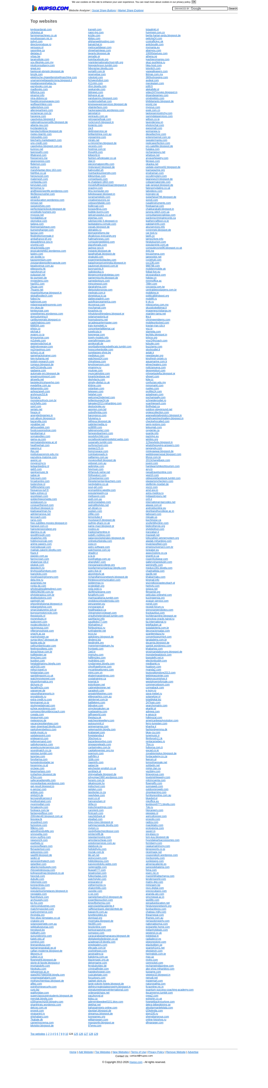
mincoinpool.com (97, 283)
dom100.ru (152, 1013)
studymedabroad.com (43, 705)
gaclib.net (151, 573)
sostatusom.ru (39, 502)
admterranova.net (41, 514)
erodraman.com (155, 173)
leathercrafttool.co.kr (157, 220)
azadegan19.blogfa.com (102, 941)
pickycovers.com (97, 858)
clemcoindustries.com (43, 905)
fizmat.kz (36, 397)
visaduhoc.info (39, 538)
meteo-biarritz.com (41, 134)
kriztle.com (94, 35)
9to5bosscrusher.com (43, 194)
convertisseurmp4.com (159, 636)
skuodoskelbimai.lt (156, 307)
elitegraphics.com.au (100, 696)
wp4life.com (152, 899)
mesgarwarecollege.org (101, 564)
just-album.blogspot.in (43, 418)
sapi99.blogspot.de (41, 855)
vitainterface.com (98, 107)
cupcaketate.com (98, 974)
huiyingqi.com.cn (155, 32)
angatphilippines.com (100, 693)
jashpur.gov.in (96, 247)
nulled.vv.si (37, 956)
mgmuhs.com (96, 654)
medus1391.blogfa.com (159, 567)
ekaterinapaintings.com (101, 675)
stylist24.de (37, 795)
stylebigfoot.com (155, 529)
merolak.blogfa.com (42, 998)
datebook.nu (95, 846)
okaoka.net (152, 164)
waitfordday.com (40, 992)
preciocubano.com (156, 891)
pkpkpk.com (37, 564)
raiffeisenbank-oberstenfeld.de (105, 908)
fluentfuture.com (40, 896)
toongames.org (96, 1016)
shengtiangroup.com (157, 1016)
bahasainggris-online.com (102, 1007)
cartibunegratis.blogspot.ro (46, 319)
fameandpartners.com (100, 433)
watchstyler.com (97, 879)
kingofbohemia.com (99, 902)
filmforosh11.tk (154, 738)
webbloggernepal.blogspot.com (163, 454)
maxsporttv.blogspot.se (101, 1022)
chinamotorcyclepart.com (102, 612)
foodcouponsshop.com (43, 430)
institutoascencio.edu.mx (45, 454)
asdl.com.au (95, 499)
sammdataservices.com (159, 116)
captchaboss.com (40, 322)
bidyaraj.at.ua (96, 95)
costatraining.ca (97, 678)
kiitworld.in (94, 155)
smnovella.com (39, 834)
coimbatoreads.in (98, 454)
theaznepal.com (155, 914)
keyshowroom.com (99, 364)
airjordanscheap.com (100, 840)
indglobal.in (152, 935)
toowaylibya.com (97, 208)
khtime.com (94, 385)
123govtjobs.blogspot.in (159, 442)
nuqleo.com (152, 388)
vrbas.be (35, 56)
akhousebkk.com (40, 427)
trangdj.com (95, 29)
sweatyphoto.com (40, 205)
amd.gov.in (152, 490)
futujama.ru (94, 418)
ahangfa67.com (97, 561)
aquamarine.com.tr (156, 361)
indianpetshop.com (41, 606)
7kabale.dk (37, 1019)
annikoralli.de (95, 343)
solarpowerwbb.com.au (44, 923)
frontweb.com (96, 648)
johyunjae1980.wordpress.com (105, 777)
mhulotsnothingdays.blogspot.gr (106, 313)
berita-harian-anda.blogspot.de (163, 35)
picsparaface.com (156, 274)
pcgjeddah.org (96, 585)
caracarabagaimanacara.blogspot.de (109, 935)
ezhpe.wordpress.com (43, 708)
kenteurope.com (40, 310)
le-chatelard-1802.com (101, 182)
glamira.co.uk (38, 532)
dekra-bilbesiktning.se (158, 1004)
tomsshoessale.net (156, 762)
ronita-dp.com (38, 585)
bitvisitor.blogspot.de (42, 1025)
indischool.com (96, 786)
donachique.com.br (41, 651)
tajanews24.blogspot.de (159, 179)
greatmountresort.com (43, 376)
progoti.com (37, 1010)
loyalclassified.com (156, 544)
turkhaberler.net (97, 630)
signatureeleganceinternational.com (108, 989)
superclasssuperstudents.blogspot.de (52, 995)
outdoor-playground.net (159, 409)
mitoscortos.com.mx (157, 304)
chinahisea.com (97, 361)
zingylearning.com (156, 792)
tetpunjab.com (154, 427)
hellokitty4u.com (97, 849)
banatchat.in (95, 44)
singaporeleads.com (99, 744)
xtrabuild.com (95, 256)
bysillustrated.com (41, 801)
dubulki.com (37, 879)
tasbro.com (37, 253)
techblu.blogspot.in (156, 334)
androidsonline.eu (156, 508)
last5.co (150, 235)
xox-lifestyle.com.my (42, 62)
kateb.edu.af (38, 938)
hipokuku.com (38, 968)
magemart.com (154, 980)
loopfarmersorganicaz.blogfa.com (107, 567)
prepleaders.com (97, 944)
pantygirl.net (37, 600)
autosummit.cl (96, 723)
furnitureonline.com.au (158, 795)
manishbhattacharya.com (160, 876)
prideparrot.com (39, 738)
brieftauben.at (153, 624)
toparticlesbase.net (99, 376)
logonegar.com (96, 334)
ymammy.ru (94, 367)
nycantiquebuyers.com (101, 669)
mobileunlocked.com (157, 322)
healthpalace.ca (97, 609)
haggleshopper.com (99, 971)
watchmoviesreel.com (43, 678)
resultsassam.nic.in (41, 38)
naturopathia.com (156, 983)
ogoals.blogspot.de (99, 226)
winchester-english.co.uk (102, 768)
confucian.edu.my (156, 382)
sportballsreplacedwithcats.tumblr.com (110, 346)
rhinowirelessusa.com (43, 870)
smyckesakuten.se (98, 708)
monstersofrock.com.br (44, 400)
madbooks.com (39, 89)
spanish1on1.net (155, 947)
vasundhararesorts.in (42, 693)
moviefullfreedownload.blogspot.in (107, 185)
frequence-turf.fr (40, 490)
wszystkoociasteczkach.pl (160, 582)
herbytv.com (153, 585)
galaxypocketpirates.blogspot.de (106, 538)
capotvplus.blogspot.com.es (46, 146)
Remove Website (176, 1052)
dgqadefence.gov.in (42, 241)
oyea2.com (152, 995)
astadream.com (155, 394)
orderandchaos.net (99, 992)
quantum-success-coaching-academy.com (170, 989)
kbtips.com (94, 38)
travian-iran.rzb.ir (155, 325)
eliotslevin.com (154, 950)
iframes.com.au (154, 917)
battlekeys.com (96, 702)
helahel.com (95, 394)
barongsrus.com (97, 415)
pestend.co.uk (154, 932)
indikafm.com (38, 932)
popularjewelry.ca (98, 493)
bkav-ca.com (153, 732)
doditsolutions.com (41, 597)
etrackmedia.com (40, 247)
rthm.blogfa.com (97, 86)
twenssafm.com (39, 152)
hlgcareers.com (154, 810)
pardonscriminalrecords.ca (161, 217)
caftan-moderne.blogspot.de (46, 950)
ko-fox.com (37, 902)
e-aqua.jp (151, 714)
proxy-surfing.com (41, 837)
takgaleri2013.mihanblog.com (105, 403)
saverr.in (150, 831)
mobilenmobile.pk (156, 268)
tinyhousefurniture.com (43, 570)
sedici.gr (35, 858)
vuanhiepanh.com (156, 403)
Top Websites (102, 1052)
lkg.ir (148, 316)
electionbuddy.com (156, 660)
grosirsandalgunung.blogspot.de (164, 651)
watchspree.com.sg (99, 549)
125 (76, 1033)
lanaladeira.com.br (156, 639)
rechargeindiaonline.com (160, 965)
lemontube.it (95, 517)
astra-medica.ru (155, 493)
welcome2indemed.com (101, 397)
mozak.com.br (96, 852)
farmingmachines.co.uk (44, 35)
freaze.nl (35, 412)
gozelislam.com (39, 496)
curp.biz (35, 989)
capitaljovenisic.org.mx (101, 750)
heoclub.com (38, 876)
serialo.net (36, 409)
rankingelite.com (97, 867)
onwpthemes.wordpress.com (47, 313)
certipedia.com (39, 182)
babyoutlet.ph (96, 170)
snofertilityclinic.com (157, 523)
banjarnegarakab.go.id (43, 947)
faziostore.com (39, 825)
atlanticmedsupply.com (43, 867)
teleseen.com (95, 391)
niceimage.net (154, 852)
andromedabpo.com (99, 502)
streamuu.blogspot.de (100, 1013)
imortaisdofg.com (40, 965)
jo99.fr (149, 86)
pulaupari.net (38, 274)
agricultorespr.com (156, 816)
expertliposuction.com (100, 899)
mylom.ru (93, 828)
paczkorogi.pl (95, 995)
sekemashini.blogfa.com (102, 729)
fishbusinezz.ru (96, 627)
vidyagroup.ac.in (40, 971)
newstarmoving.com (99, 837)
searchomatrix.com (156, 705)
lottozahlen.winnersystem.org (162, 538)
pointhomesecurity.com (44, 986)
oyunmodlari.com (40, 804)
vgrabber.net (38, 424)
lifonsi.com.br (153, 457)
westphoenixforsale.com (159, 681)
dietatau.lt (36, 53)
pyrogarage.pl (96, 606)
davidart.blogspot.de (99, 1010)
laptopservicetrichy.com (159, 113)
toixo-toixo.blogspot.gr (100, 822)
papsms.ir (36, 448)
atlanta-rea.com (39, 125)
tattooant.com (153, 514)
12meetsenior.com (98, 478)
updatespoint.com (41, 735)
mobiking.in (152, 292)
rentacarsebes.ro (155, 741)
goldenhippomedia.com (44, 499)
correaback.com (155, 687)
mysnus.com (153, 107)
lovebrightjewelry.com (158, 777)
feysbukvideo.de (97, 965)
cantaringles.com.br (99, 747)
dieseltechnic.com (156, 134)
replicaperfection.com (158, 143)
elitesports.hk (38, 268)
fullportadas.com (97, 876)
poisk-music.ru (39, 732)
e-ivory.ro (151, 690)
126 (81, 1033)
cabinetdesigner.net (99, 687)
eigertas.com (95, 217)
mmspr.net (36, 202)
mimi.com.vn (95, 672)
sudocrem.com (39, 621)
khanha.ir (151, 726)
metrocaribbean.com (99, 47)
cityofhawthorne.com (100, 666)
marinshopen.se (40, 636)
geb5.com (36, 469)
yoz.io (149, 328)
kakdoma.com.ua (98, 956)
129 (96, 1033)
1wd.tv (92, 651)
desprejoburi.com (155, 370)
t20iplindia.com (154, 1010)
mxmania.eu (153, 47)
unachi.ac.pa (38, 633)
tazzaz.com (37, 232)
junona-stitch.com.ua (158, 211)
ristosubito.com (39, 137)
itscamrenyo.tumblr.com (159, 992)
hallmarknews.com (98, 238)
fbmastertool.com (40, 849)
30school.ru (94, 738)
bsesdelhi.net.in (155, 657)
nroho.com (152, 959)
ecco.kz (92, 633)
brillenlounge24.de (98, 400)
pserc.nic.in (152, 873)
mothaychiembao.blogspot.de (47, 980)
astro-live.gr (95, 570)
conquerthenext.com (42, 505)
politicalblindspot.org (157, 295)
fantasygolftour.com (42, 813)
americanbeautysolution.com (162, 720)
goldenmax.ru (96, 582)
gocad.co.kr (152, 750)
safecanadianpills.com (43, 780)
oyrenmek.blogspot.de (158, 229)
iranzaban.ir (152, 532)
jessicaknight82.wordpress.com (48, 250)
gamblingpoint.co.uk (42, 675)
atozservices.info (155, 226)
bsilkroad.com (96, 205)
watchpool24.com (98, 358)
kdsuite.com (153, 343)
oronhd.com (37, 244)
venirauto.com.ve (98, 116)
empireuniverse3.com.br (159, 546)
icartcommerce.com (42, 911)
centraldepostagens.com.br (161, 289)
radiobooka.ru (96, 271)
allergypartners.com (42, 110)
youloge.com (95, 370)
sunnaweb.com (154, 786)
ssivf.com (36, 406)
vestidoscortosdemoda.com (103, 600)
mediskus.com (96, 355)
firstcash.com (95, 813)
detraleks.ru (95, 229)
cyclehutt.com (153, 259)
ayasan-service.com (157, 600)
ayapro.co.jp (37, 334)
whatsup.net (153, 155)
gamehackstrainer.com (43, 355)
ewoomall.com (154, 128)
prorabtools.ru (38, 696)
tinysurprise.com (40, 337)
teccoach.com (38, 517)
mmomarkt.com (155, 385)
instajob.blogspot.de (99, 250)
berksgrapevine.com (99, 929)
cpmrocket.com (154, 962)
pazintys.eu (152, 436)
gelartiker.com (39, 864)
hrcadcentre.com (40, 481)
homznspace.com (98, 451)
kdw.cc (150, 379)
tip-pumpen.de (39, 277)
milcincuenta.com (156, 780)
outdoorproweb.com (157, 789)
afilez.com (36, 983)
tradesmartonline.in (99, 532)
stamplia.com (153, 331)
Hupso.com (135, 1062)
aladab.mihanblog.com (159, 541)
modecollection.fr (40, 624)
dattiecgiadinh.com (99, 298)
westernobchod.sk (41, 343)
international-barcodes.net (161, 502)
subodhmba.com (97, 412)
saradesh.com (96, 690)
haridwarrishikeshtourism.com (163, 466)
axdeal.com (152, 80)
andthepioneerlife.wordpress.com (49, 191)
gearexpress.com (40, 161)
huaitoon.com (153, 666)
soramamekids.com (99, 197)
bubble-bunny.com (98, 211)
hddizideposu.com (98, 861)
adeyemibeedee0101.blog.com (105, 1001)
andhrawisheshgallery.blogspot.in (165, 418)
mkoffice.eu (152, 801)
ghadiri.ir (93, 552)
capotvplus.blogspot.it (43, 119)
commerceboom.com (158, 684)
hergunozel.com (40, 176)
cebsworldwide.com (99, 202)
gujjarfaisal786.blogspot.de (161, 197)
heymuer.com (96, 469)
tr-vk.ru (150, 301)
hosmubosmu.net (98, 319)
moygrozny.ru (38, 463)
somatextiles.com (40, 436)
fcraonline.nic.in (155, 986)
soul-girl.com (95, 487)
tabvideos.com (154, 191)
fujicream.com (39, 478)
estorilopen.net (96, 684)
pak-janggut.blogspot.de (159, 185)
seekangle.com (96, 89)
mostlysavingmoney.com (45, 576)
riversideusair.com (41, 546)
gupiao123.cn (96, 448)
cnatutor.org (37, 920)
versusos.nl (37, 47)
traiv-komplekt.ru (97, 325)
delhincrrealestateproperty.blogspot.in (109, 986)
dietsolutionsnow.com (100, 289)
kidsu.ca (93, 998)
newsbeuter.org (154, 355)
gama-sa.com (38, 439)
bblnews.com (95, 92)
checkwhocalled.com (158, 421)
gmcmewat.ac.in (155, 896)
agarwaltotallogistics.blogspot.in (164, 415)
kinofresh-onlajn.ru (156, 358)
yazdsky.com (153, 771)
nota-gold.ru (95, 588)
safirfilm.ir (93, 756)
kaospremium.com (41, 259)
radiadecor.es (153, 938)
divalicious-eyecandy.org (102, 235)
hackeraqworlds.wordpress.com (106, 110)
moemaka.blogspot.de (100, 920)
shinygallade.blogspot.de (102, 774)
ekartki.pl (151, 708)
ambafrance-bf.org (41, 238)
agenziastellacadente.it (101, 905)
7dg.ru (149, 807)
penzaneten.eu (96, 603)
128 (91, 1033)
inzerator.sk (152, 194)
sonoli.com (152, 199)
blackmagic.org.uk (98, 959)
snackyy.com (95, 188)
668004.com (38, 325)
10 (66, 1033)
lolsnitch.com (153, 68)
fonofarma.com (39, 759)
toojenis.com (95, 125)
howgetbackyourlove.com (160, 1001)
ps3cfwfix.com (39, 403)
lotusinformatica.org (42, 681)
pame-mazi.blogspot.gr (101, 526)
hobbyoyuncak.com (42, 541)
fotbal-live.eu (153, 271)
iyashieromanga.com (158, 59)
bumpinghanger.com (42, 229)
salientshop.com (40, 107)
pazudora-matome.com (44, 457)
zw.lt (90, 128)
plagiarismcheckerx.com (159, 481)
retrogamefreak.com (99, 119)
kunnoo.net (37, 149)
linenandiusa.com (40, 944)
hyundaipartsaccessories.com (163, 840)
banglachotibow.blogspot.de (46, 131)
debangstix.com (39, 388)
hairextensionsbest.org (43, 529)
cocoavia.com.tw (155, 286)
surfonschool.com (98, 445)
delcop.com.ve (39, 1007)
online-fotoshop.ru (156, 1019)
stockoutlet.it (153, 349)
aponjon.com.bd (97, 409)
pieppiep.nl (152, 813)
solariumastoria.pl (98, 316)
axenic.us (36, 460)
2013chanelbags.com (158, 460)
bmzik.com (37, 74)
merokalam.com (155, 83)
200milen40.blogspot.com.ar (47, 816)
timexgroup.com (155, 774)
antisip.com (37, 792)
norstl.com (152, 603)
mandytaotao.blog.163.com (46, 170)
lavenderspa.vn (154, 122)
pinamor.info (37, 95)
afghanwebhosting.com (101, 41)
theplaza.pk (94, 717)
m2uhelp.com (38, 340)
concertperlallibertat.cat (101, 328)
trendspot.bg (38, 929)
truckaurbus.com (155, 612)
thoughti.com (95, 152)
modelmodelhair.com (100, 101)
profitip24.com (154, 391)
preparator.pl (95, 882)
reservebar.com (97, 74)
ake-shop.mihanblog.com (160, 968)
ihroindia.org (38, 914)
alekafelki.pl (152, 89)
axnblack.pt (94, 771)
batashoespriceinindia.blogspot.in (107, 262)
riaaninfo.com (96, 762)
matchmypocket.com (42, 908)
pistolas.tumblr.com (42, 753)
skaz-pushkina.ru (155, 62)
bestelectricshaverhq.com (45, 382)
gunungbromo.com (41, 935)
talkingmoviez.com (98, 430)
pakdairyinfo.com (155, 223)
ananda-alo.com (155, 893)
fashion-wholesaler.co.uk (102, 158)
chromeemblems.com (158, 319)
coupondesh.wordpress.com (162, 855)
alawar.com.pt (154, 505)
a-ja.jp (91, 555)
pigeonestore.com (156, 941)
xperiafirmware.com (99, 340)
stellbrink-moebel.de (157, 484)
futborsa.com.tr (154, 747)
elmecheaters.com (156, 364)
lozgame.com (153, 971)
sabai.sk (35, 475)
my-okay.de (37, 307)
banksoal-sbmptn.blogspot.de (47, 71)
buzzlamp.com (154, 346)
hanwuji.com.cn (39, 526)
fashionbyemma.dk (156, 729)
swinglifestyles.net (98, 505)
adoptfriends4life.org (42, 831)
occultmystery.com (156, 176)
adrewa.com (153, 711)
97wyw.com (94, 1025)
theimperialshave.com (43, 226)
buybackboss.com (156, 908)
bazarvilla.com (39, 421)
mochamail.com (97, 307)
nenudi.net (152, 977)
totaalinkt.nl (152, 29)
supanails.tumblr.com (100, 442)
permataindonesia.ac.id (44, 442)
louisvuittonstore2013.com (161, 672)
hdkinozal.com (154, 717)
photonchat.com (155, 125)
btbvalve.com (95, 705)
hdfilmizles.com (97, 657)
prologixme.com (155, 828)
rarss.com (36, 520)
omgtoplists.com (155, 98)
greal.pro (36, 68)
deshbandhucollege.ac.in (160, 511)
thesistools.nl (38, 615)
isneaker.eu (152, 549)
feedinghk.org (96, 642)
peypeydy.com (154, 448)
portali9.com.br (96, 71)
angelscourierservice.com (45, 747)
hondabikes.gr (39, 217)
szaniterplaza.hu (155, 633)
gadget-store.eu (97, 980)
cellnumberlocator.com (43, 645)
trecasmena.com (155, 253)
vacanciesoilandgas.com (45, 723)
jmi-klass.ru (152, 834)
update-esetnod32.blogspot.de (163, 167)
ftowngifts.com (154, 783)
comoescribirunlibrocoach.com (48, 711)
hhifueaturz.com (97, 475)
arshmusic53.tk (39, 394)
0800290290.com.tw (42, 591)
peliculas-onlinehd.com (159, 594)
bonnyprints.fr (96, 268)
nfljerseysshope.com (42, 630)
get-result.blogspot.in (42, 786)
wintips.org (152, 439)
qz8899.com (95, 427)
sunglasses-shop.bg (99, 352)
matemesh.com (39, 179)
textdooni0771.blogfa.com (160, 804)
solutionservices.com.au (102, 843)
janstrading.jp (95, 953)
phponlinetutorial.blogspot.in (46, 603)
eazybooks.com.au (41, 86)
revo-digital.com (155, 888)
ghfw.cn (92, 804)
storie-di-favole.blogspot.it (45, 962)
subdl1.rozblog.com (99, 535)
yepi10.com (152, 475)
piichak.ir (36, 331)
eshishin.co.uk (154, 998)
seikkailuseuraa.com (42, 926)
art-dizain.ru (95, 508)
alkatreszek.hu (96, 783)
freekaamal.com (155, 205)
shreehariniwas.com (99, 50)
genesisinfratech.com (43, 861)
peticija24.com (154, 38)
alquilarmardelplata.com (159, 1007)
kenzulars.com (39, 185)
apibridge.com (96, 466)
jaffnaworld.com (97, 714)
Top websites (38, 1033)
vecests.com (95, 146)
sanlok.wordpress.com (158, 645)
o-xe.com (93, 893)
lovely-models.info (98, 337)
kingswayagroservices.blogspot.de (107, 104)
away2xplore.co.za (156, 552)
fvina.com (151, 870)
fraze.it (34, 552)
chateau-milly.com (156, 911)
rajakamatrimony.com (158, 846)
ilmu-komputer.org (98, 191)
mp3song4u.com (155, 858)
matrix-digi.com (154, 882)
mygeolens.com (39, 280)
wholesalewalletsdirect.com (46, 588)
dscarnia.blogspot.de (158, 642)
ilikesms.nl (36, 953)
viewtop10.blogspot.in (158, 974)
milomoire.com (39, 882)
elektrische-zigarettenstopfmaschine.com (54, 77)
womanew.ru (153, 131)
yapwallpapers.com (157, 71)
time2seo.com (39, 657)
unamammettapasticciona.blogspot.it (51, 80)
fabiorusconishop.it (156, 678)
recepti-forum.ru (155, 606)
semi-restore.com (156, 424)
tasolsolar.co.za (97, 792)
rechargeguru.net (155, 152)
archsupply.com (39, 899)
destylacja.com (96, 379)
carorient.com (96, 810)
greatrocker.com (97, 873)
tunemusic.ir (153, 735)
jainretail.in (94, 113)
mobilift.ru (151, 298)
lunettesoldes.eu (97, 914)
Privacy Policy (156, 1052)
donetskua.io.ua (97, 295)
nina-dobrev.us (39, 98)
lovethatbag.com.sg (99, 558)
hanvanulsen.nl (96, 801)
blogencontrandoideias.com (104, 274)
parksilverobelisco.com (43, 729)
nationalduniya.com (157, 923)
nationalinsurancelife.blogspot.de (49, 122)
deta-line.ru (37, 579)
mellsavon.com (96, 496)
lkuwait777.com (97, 870)
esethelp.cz (37, 843)
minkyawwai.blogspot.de (160, 451)
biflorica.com (38, 92)
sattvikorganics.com (42, 744)
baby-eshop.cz (39, 493)
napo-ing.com (96, 32)
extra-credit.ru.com (41, 699)
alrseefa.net (37, 379)
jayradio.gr (94, 56)
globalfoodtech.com (42, 295)
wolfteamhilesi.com (41, 104)
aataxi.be (93, 765)
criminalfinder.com (98, 968)
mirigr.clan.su (153, 768)
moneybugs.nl (39, 618)
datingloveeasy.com (42, 346)
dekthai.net (94, 1004)
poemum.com (96, 753)
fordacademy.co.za (156, 756)
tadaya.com (37, 223)
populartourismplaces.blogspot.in (49, 891)
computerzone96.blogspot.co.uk (164, 247)
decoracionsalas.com (158, 630)
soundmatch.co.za (41, 750)
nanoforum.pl (38, 271)
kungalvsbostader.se (42, 762)
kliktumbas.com (97, 176)
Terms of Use (138, 1052)
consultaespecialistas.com (161, 214)
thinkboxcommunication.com (104, 579)
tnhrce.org (151, 337)
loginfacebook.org (98, 59)
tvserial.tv (93, 681)
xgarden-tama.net (156, 313)
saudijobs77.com (97, 621)
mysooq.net (37, 214)
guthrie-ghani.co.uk (99, 523)
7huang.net (37, 289)
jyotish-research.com (42, 361)
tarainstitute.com (40, 59)
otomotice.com (39, 220)
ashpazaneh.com (40, 391)
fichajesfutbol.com (98, 80)
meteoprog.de (38, 720)
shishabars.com (39, 1016)
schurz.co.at (37, 352)
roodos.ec (94, 529)
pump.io (35, 167)
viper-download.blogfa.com (46, 726)
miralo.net (94, 140)
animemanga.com (98, 726)
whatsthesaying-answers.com (162, 445)
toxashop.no (95, 310)
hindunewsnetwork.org (158, 905)
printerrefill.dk (96, 834)
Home (73, 1052)
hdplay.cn (151, 277)
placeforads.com (97, 244)
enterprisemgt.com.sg (158, 137)
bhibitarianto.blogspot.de (160, 101)
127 (86, 1033)
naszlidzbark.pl (96, 816)
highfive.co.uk (38, 173)
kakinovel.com (39, 301)
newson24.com (39, 840)
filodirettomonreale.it (42, 235)
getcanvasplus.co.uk (99, 214)
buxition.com (38, 660)
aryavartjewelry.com (157, 158)
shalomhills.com (97, 888)
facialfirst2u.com (40, 687)
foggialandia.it (96, 735)
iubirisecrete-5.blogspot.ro (103, 220)
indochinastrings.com (100, 807)
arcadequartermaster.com (102, 322)
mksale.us (151, 517)
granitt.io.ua (152, 555)
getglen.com (95, 789)
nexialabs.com (39, 893)
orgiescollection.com (157, 412)
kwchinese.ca (153, 520)
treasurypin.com (40, 717)
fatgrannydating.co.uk (158, 188)
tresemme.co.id (39, 765)
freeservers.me (39, 158)
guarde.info (152, 433)
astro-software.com (99, 546)
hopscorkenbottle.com (100, 349)
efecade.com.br (97, 947)
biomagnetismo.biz (99, 232)
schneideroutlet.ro (156, 400)
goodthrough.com (40, 535)
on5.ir (149, 499)
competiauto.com (98, 179)
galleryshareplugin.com (159, 561)
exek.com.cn (153, 110)
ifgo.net (35, 451)
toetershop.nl (38, 484)
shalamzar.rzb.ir (40, 561)
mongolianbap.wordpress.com (48, 783)
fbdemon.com (38, 164)
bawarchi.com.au (98, 911)
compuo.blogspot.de (42, 364)
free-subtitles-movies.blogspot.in (49, 523)
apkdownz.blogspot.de (101, 636)
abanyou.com (153, 50)
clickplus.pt (37, 32)
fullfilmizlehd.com (40, 487)
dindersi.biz (94, 639)
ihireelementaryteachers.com (104, 481)
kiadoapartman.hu (41, 511)
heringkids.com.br (156, 953)
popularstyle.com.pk (157, 244)
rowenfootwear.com (157, 558)
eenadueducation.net (158, 902)
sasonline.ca (38, 50)
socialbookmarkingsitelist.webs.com (108, 439)
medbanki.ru (153, 663)
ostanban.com (96, 388)
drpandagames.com (157, 95)
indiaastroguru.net (156, 496)
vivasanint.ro (38, 1013)
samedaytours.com (99, 280)
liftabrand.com (39, 155)
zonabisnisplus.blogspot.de (161, 753)
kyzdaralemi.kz (39, 128)
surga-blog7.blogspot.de (44, 639)
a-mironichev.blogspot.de (102, 143)
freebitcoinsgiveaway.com (45, 101)
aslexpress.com (39, 852)
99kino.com (37, 828)
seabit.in (35, 197)
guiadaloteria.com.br (157, 627)
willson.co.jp (153, 119)
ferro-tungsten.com (156, 723)
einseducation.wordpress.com (47, 199)
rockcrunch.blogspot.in (101, 122)
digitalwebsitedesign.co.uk (103, 938)
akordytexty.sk (96, 573)
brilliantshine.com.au (99, 134)
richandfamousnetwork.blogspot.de (108, 576)
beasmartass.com (41, 771)
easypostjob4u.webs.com (102, 864)
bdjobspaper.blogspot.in (101, 194)
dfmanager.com (155, 1022)
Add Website (86, 1052)
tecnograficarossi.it (41, 798)
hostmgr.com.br (97, 149)
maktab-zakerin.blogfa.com (46, 549)
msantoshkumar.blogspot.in (46, 292)
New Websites (121, 1052)
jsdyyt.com (37, 41)
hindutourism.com (156, 241)
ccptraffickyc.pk (154, 41)
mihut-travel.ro (39, 669)
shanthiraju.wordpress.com (46, 1004)
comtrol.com (37, 941)
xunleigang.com (155, 861)
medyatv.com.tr (96, 292)
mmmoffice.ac (154, 280)
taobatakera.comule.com (102, 223)
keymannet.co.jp (40, 702)
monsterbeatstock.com (159, 654)
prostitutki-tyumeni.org (43, 211)
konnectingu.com (40, 885)
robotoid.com (95, 77)
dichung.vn (37, 684)
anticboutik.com (155, 44)
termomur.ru (37, 188)
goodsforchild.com (98, 436)
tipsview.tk (36, 819)
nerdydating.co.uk (98, 484)
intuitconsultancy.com (43, 65)
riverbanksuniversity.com (102, 173)
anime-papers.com (41, 544)
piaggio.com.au (39, 555)
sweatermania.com (156, 140)
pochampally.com (155, 397)
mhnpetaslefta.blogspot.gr (160, 373)
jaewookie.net (153, 256)
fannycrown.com (40, 558)
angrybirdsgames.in (42, 415)
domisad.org (95, 917)
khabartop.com (154, 648)
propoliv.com (153, 819)
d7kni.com (36, 777)
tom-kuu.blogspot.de (157, 837)
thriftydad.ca (153, 406)
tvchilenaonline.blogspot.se (161, 615)
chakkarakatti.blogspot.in (160, 208)
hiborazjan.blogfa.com (100, 68)
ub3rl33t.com (38, 666)
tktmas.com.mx (154, 74)
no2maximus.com (41, 349)
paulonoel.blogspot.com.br (103, 265)
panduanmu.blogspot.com (103, 98)
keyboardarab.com (41, 29)
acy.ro (149, 469)
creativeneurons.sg (99, 199)
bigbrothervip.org (155, 526)
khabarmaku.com (155, 576)
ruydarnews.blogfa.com (101, 663)
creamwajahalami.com (43, 977)
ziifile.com (94, 514)
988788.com (153, 265)
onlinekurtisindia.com (100, 541)
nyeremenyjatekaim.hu (101, 645)
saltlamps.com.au (98, 457)
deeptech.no (38, 567)
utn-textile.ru (38, 256)
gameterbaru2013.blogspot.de (105, 896)
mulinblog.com (96, 660)
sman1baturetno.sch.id (43, 609)
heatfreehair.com (40, 445)
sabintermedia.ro (97, 424)
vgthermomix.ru (97, 885)
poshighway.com (97, 950)
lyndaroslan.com (40, 672)
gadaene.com (38, 370)
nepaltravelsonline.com (159, 472)
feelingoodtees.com (42, 648)
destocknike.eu (96, 406)
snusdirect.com (39, 822)
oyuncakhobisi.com (99, 373)
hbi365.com (94, 923)
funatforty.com (96, 594)
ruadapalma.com (97, 711)
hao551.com (38, 283)
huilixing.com (38, 888)
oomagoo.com (96, 932)
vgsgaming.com (97, 137)
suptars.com (95, 511)
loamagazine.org (155, 170)
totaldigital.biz (153, 699)
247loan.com (153, 702)
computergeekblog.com (101, 241)
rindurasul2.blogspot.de (101, 167)
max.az (150, 956)
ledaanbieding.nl (40, 466)
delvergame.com (97, 962)
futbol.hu (35, 298)
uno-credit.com (39, 143)
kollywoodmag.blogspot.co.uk (47, 873)
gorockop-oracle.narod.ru (160, 618)
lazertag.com (38, 756)
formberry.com (154, 843)
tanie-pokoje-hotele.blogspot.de (106, 983)
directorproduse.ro (41, 44)
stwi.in (91, 161)
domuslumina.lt (39, 316)
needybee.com (96, 795)
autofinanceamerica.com (102, 301)
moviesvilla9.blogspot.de (102, 460)
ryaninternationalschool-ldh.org (105, 62)
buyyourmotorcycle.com (44, 612)
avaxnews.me (38, 582)
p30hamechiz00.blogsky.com (47, 1001)
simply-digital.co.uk (99, 382)
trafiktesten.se (39, 654)
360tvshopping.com (157, 77)
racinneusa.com (40, 627)
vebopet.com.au (97, 463)
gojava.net (152, 588)
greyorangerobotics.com (159, 609)
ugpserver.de (38, 690)
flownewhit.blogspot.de (43, 959)
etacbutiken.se (154, 944)
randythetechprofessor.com (103, 831)
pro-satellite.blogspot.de (159, 146)
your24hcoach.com (156, 340)
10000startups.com (157, 53)
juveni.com (152, 463)
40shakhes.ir (95, 624)
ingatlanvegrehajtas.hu (43, 83)
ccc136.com (153, 262)
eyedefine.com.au (41, 385)
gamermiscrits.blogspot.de (103, 277)
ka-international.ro (156, 621)
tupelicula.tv (95, 331)
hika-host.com (154, 65)
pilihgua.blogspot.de (99, 421)
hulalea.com (153, 149)
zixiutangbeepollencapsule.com (48, 262)
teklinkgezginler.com (157, 675)
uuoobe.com (95, 891)
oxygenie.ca (153, 430)
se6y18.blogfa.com (41, 367)
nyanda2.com (153, 669)
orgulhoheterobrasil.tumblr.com (105, 615)
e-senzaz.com (39, 789)
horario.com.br (96, 780)
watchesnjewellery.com (101, 720)
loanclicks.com (39, 573)
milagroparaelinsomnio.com (46, 304)
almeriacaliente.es (156, 864)
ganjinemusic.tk (39, 472)
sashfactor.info (96, 618)
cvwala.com (37, 714)
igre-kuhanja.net (40, 358)
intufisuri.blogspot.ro (42, 508)
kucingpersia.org (155, 597)
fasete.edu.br (38, 642)
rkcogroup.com (96, 304)
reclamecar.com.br (41, 113)
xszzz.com (152, 487)
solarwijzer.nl (153, 696)
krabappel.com (96, 732)
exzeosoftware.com (42, 846)
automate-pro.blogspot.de (45, 373)
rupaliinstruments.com (158, 202)
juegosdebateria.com (158, 867)
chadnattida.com (155, 570)
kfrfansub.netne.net (99, 472)
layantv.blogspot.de (99, 53)
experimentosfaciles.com (102, 259)
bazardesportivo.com (100, 741)
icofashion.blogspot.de (43, 774)
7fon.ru (150, 744)
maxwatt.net (153, 535)
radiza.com (152, 822)
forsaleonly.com (39, 807)
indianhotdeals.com (157, 929)
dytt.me (150, 250)
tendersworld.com (156, 879)
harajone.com (38, 116)
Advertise (193, 1052)
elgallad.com (95, 819)
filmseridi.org (153, 591)
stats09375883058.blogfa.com (48, 974)
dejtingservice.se (97, 131)
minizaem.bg (153, 885)
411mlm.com (95, 83)
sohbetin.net (153, 765)
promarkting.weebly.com (102, 490)
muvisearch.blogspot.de (101, 520)
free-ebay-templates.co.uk (45, 917)
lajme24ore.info (154, 238)
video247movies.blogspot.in (161, 92)
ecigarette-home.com (158, 926)
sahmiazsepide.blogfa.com (103, 825)
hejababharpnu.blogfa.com (46, 663)
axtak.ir (150, 352)
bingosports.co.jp (155, 849)
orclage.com (37, 768)
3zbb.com (93, 759)
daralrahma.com (97, 286)
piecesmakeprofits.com (101, 164)
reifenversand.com (41, 741)
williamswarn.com (98, 1019)
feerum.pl (151, 759)
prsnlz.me (151, 104)
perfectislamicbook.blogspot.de (48, 208)
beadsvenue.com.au (42, 265)
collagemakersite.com (158, 182)
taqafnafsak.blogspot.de (101, 253)
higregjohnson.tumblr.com (102, 65)
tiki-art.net (94, 855)
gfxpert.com (152, 376)
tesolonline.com (97, 926)
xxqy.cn (92, 544)
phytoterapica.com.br (42, 594)
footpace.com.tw (40, 810)
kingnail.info (152, 579)
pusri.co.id (94, 798)
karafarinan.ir (38, 433)
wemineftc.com (154, 564)
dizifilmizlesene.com (99, 591)
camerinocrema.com (42, 1022)
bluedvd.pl (152, 798)
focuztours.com (96, 977)
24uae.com (37, 286)
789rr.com (151, 283)
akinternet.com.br (98, 699)
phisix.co (36, 328)
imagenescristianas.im (158, 310)
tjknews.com (153, 161)
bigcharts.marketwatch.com (46, 140)
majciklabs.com (154, 825)
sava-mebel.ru (154, 693)
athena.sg (151, 56)
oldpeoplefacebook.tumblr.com (163, 478)
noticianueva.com (156, 367)
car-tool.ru (151, 232)
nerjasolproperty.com (158, 920)
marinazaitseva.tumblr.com (103, 597)
